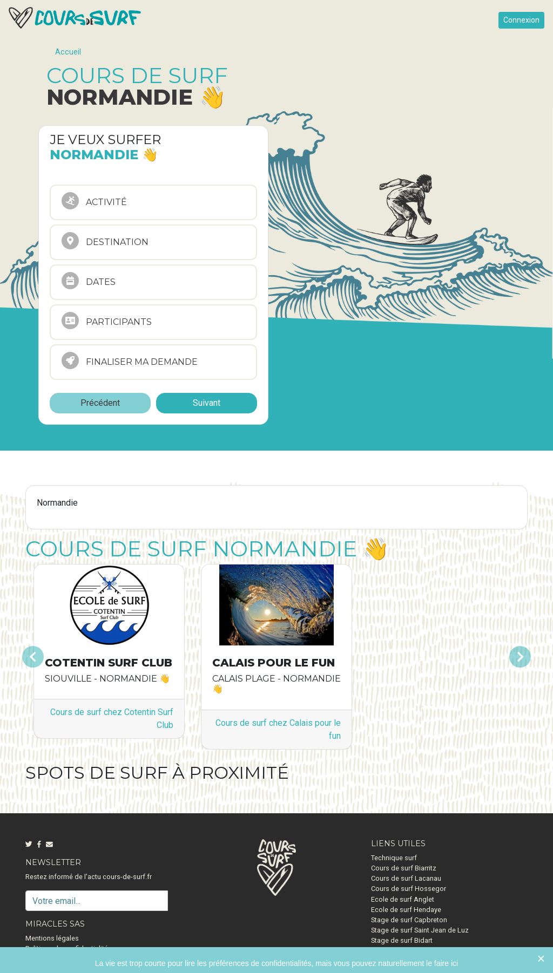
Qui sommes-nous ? (56, 959)
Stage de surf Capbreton (409, 920)
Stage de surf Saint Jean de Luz (420, 930)
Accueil (68, 52)
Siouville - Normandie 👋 (107, 678)
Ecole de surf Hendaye (406, 910)
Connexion (521, 20)
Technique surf (394, 858)
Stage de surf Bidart (402, 940)
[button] (63, 656)
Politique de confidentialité (66, 948)
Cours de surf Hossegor (408, 888)
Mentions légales (52, 938)
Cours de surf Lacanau (406, 878)
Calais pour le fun (273, 662)
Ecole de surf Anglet (402, 899)
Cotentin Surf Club (108, 662)
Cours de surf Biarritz (403, 868)
